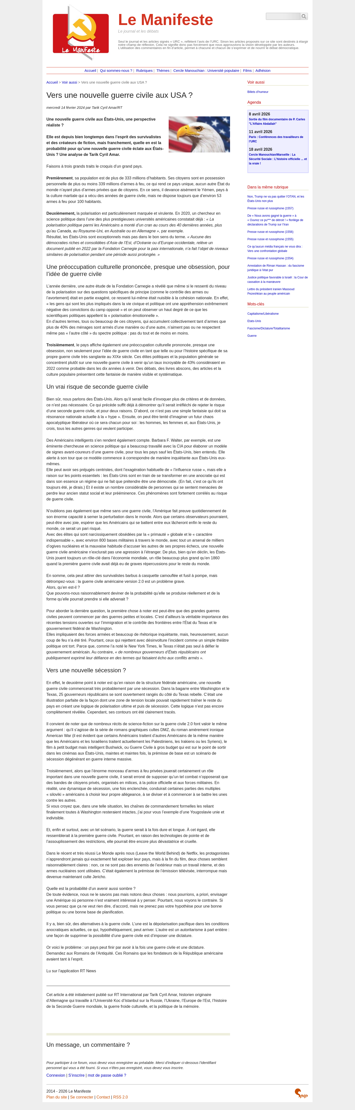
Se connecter (81, 1097)
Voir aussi (69, 82)
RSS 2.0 (120, 1097)
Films (247, 71)
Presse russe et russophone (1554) (270, 258)
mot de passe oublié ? (107, 1075)
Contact (103, 1097)
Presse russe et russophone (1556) (270, 232)
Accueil (90, 71)
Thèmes (162, 71)
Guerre (252, 335)
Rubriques (144, 71)
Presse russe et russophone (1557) (270, 208)
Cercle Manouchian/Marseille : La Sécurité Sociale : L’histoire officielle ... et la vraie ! (278, 159)
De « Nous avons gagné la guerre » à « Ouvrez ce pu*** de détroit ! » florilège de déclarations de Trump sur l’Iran (275, 220)
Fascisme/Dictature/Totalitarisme (268, 328)
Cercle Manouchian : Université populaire (206, 71)
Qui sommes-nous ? (116, 71)
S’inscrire (76, 1075)
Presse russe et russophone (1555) (270, 239)
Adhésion (263, 71)
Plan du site (56, 1097)
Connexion (55, 1075)
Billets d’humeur (257, 92)
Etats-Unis (254, 321)
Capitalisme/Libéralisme (263, 313)
